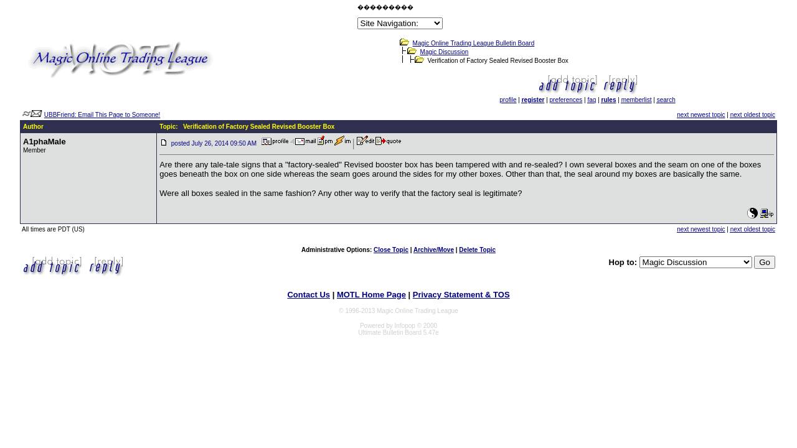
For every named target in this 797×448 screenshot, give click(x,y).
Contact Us (308, 294)
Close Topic (391, 249)
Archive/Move (433, 249)
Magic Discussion (444, 52)
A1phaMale (44, 141)
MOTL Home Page (371, 294)
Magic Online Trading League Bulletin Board (474, 43)
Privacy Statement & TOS (461, 294)
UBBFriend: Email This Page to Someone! (102, 114)
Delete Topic (477, 249)
